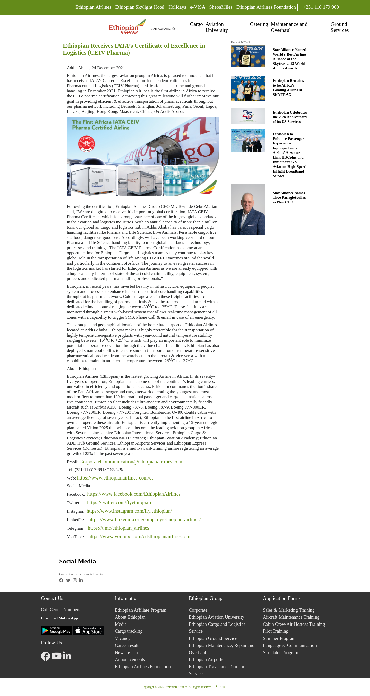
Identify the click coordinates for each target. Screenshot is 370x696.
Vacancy (123, 638)
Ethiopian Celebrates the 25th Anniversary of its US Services (290, 117)
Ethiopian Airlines (93, 7)
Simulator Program (280, 652)
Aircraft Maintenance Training (291, 617)
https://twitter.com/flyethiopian (119, 502)
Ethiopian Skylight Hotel (139, 7)
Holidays (177, 7)
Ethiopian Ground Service (213, 638)
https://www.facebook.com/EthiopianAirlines (133, 494)
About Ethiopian (130, 617)
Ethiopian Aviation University (216, 617)
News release (127, 652)
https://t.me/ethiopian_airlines (118, 528)
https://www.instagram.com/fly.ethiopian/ (129, 511)
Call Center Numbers (60, 609)
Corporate (198, 610)
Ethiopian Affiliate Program (140, 610)
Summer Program (279, 638)
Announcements (130, 659)
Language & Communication (290, 645)
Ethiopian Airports (206, 659)
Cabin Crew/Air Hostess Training (294, 624)
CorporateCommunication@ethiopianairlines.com (131, 461)
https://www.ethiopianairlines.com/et (115, 478)
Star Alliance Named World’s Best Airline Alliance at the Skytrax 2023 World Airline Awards (289, 59)
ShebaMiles (221, 7)
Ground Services (340, 27)
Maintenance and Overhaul (289, 27)
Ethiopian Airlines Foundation (266, 7)
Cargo (196, 24)
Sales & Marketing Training (289, 610)
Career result (126, 645)
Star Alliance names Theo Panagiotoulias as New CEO (289, 197)
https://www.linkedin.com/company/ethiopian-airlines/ (144, 519)
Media (121, 624)
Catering (259, 24)
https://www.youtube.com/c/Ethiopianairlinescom (139, 536)
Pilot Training (276, 631)
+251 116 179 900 (321, 6)
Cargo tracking (128, 631)
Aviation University (217, 27)
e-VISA (198, 7)
